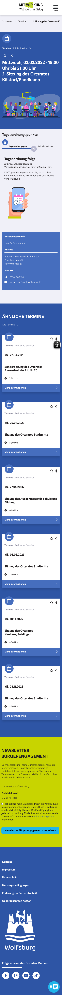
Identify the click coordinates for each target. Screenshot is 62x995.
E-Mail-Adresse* (9, 793)
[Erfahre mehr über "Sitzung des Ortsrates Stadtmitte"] (31, 429)
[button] (12, 55)
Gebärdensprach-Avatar (16, 901)
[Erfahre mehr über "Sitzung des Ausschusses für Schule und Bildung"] (31, 495)
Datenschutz (9, 877)
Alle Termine (10, 324)
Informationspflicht (44, 816)
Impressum (8, 869)
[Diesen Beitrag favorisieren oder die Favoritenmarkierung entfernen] (51, 407)
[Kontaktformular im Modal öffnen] (54, 987)
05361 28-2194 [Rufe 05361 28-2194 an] (17, 277)
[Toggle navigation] (56, 7)
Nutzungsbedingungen (15, 885)
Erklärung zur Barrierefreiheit (19, 893)
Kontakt (7, 861)
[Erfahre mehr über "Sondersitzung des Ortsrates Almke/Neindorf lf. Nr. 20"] (31, 363)
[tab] (16, 146)
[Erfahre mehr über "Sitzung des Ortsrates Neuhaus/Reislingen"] (31, 627)
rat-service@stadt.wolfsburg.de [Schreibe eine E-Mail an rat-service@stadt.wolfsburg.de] (25, 282)
